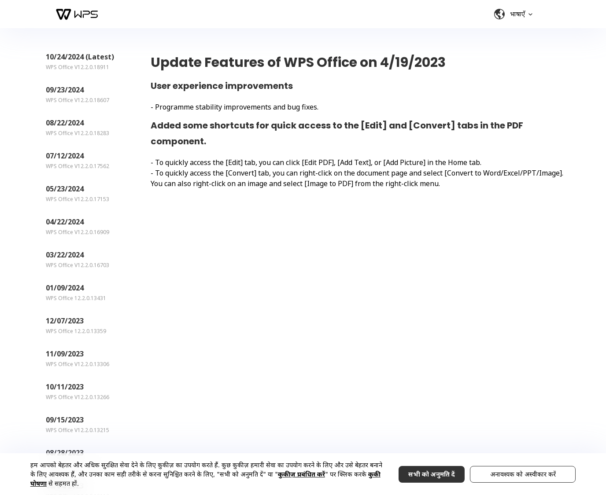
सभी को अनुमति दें (431, 474)
